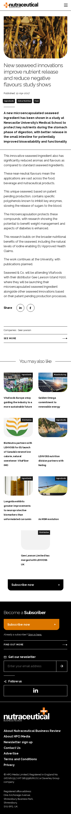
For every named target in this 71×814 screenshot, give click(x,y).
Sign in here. (35, 634)
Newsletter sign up (18, 742)
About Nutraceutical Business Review (32, 731)
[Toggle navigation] (66, 5)
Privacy (9, 765)
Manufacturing (60, 375)
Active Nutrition (24, 101)
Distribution (27, 420)
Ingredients (9, 101)
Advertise (11, 753)
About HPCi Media (17, 736)
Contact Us (12, 748)
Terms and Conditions (20, 759)
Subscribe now (22, 585)
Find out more (13, 644)
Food (37, 101)
